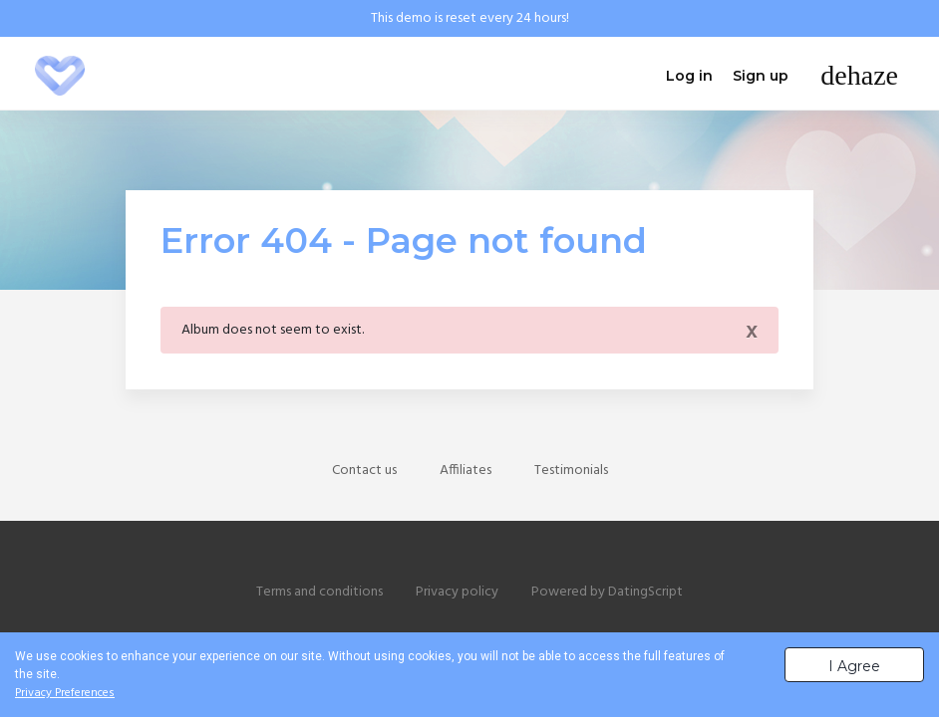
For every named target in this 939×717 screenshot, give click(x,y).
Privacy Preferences (65, 693)
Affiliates (465, 470)
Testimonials (571, 470)
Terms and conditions (319, 592)
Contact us (364, 470)
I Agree (854, 666)
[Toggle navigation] (859, 76)
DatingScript (645, 592)
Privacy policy (457, 592)
